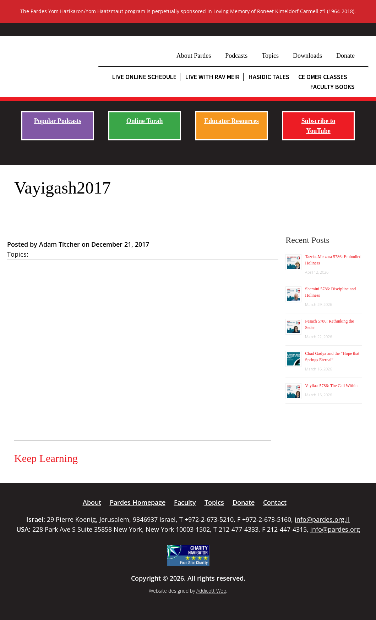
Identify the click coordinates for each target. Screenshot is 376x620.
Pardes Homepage (137, 502)
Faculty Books (332, 87)
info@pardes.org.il (322, 519)
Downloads (307, 55)
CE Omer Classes (322, 77)
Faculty (185, 502)
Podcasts (236, 55)
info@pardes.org (335, 529)
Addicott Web (211, 590)
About (92, 502)
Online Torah (144, 120)
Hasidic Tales (269, 77)
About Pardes (193, 55)
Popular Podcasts (57, 120)
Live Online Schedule (144, 77)
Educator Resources (231, 120)
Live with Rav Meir (212, 77)
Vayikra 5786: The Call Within (331, 385)
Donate (345, 55)
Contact (275, 502)
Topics (270, 55)
